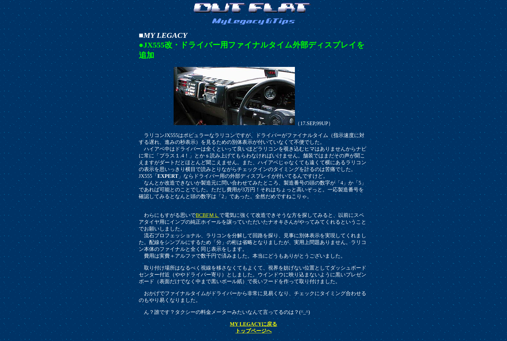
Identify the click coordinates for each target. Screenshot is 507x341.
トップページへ (253, 331)
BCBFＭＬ (207, 215)
